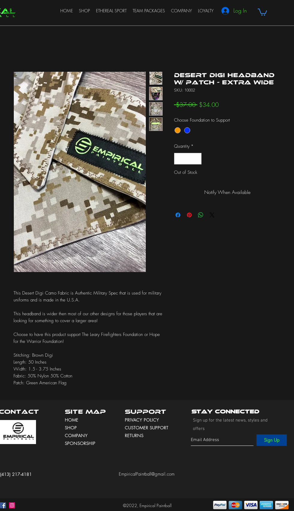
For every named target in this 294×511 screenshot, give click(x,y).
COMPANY (76, 435)
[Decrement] (179, 158)
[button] (262, 12)
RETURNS (134, 435)
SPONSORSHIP (80, 443)
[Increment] (197, 158)
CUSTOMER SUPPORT (146, 428)
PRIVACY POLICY (142, 420)
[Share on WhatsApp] (200, 215)
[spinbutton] (188, 158)
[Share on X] (212, 215)
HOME (71, 420)
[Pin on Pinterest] (189, 215)
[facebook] (3, 505)
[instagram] (12, 505)
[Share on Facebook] (178, 215)
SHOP (71, 428)
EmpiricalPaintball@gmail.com (147, 474)
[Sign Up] (271, 440)
